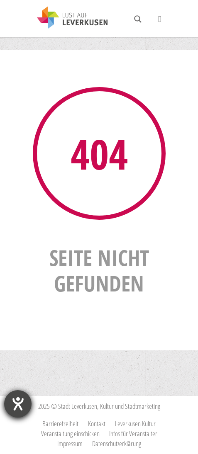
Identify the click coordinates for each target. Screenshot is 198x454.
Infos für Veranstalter (133, 433)
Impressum (70, 443)
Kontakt (96, 423)
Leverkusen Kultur (135, 423)
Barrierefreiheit (60, 423)
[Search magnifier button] (137, 19)
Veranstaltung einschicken (70, 433)
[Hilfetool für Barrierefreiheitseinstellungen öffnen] (18, 404)
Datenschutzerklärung (116, 443)
